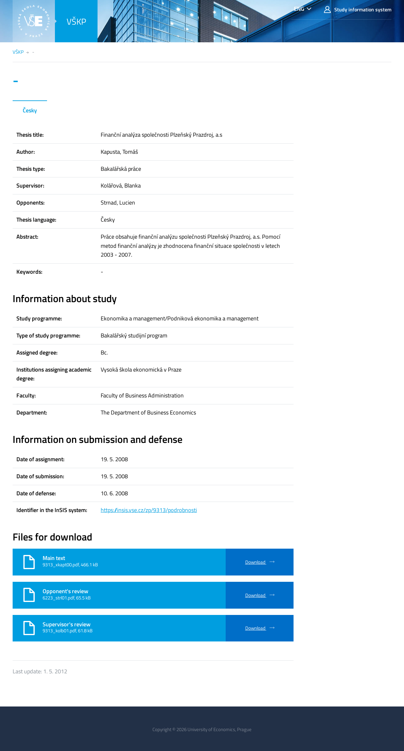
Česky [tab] (30, 110)
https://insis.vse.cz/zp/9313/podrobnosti (149, 510)
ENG (299, 8)
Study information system (357, 9)
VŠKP (76, 21)
